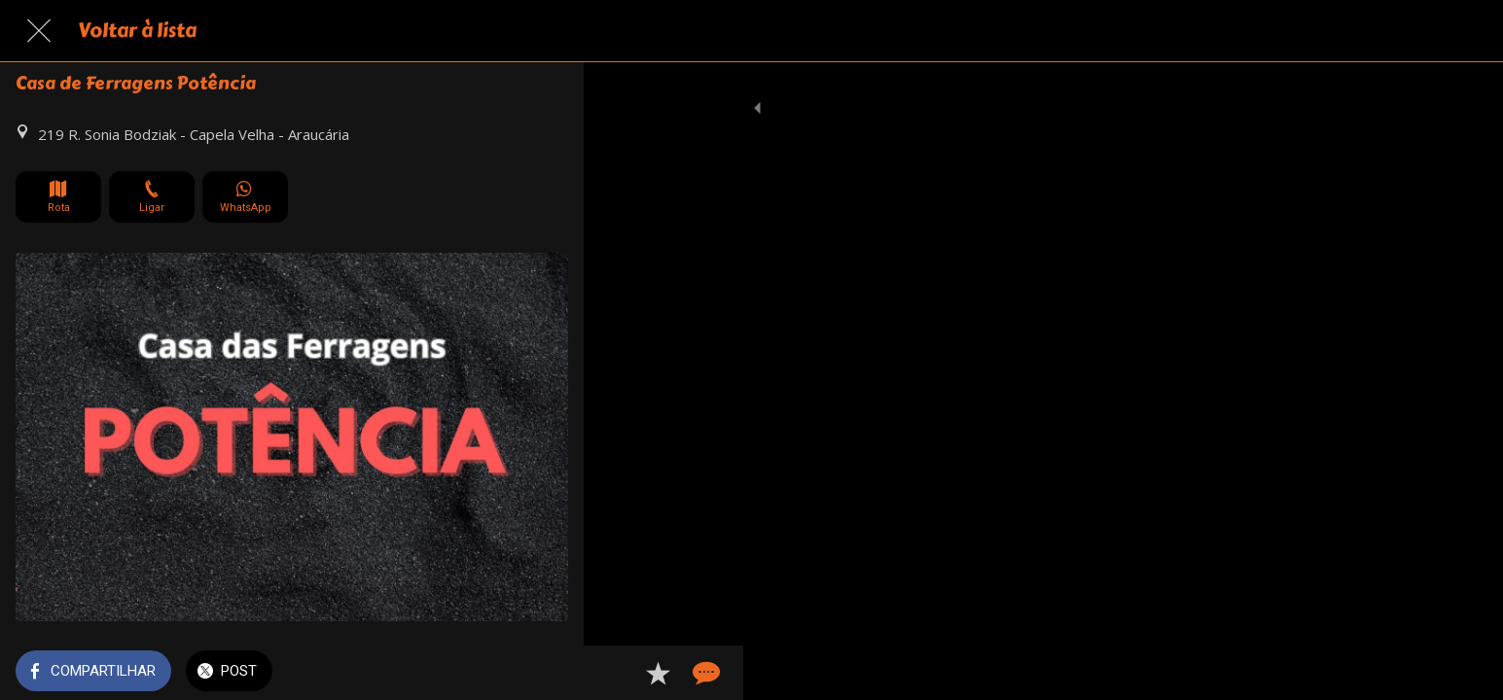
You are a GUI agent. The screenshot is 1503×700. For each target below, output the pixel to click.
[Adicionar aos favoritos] (498, 672)
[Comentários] (544, 672)
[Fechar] (39, 31)
